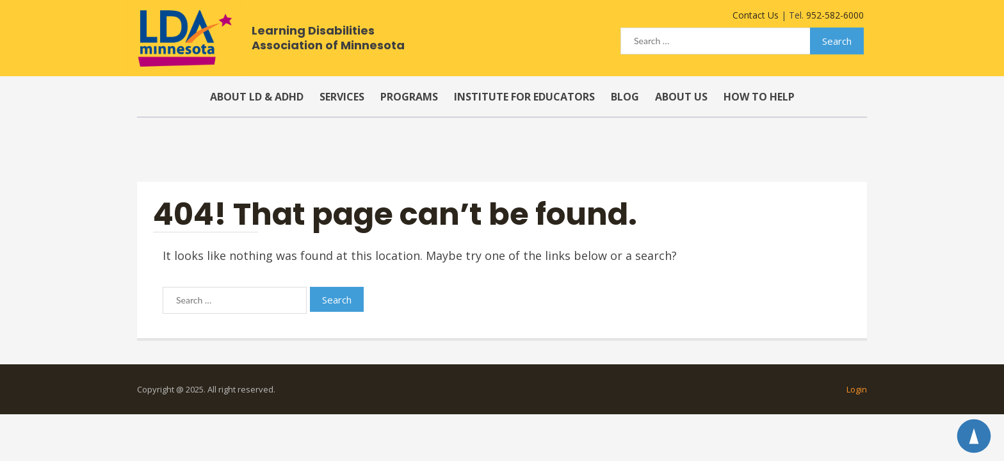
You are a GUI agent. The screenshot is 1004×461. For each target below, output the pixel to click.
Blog (625, 97)
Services (342, 97)
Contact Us (756, 15)
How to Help (759, 97)
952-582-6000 (835, 15)
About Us (681, 97)
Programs (409, 97)
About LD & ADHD (257, 97)
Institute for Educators (524, 97)
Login (856, 389)
